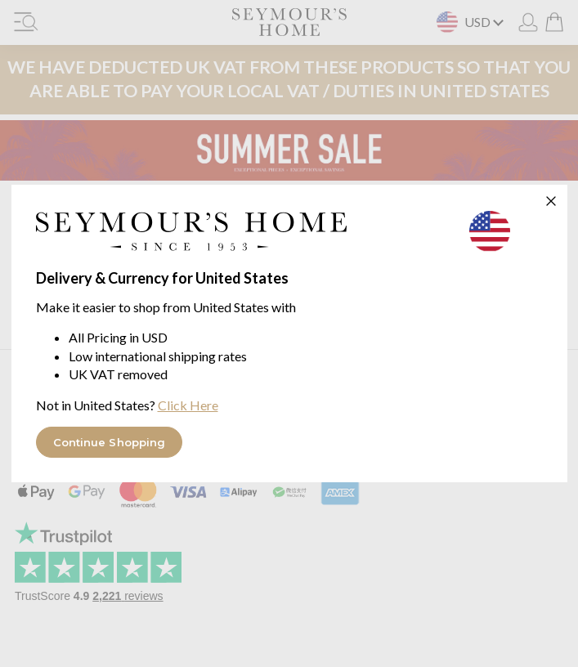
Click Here (188, 405)
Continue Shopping (109, 442)
